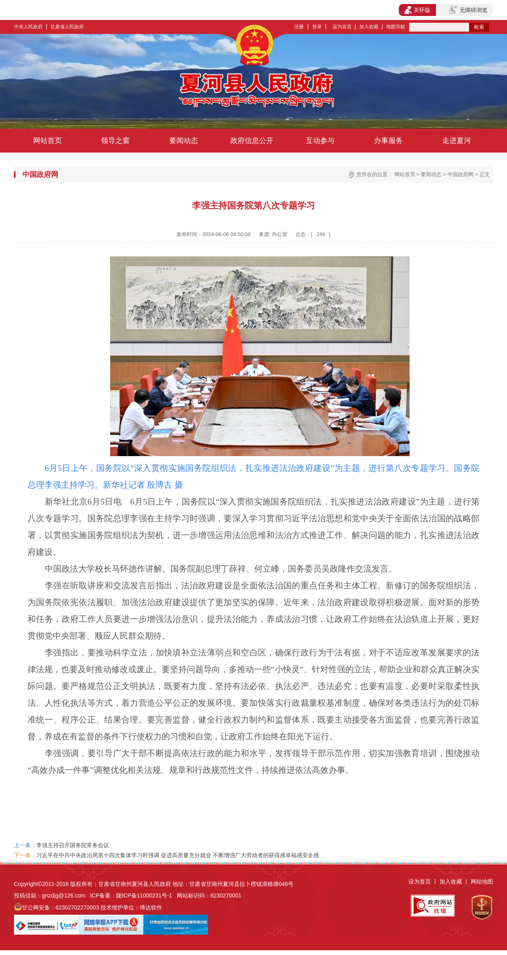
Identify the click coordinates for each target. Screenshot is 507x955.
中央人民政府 (28, 27)
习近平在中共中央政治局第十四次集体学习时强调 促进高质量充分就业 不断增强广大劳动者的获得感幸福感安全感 (177, 855)
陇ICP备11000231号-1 (144, 895)
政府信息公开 (251, 141)
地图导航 (395, 27)
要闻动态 (183, 141)
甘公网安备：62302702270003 (60, 907)
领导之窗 (115, 141)
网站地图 (482, 881)
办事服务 (388, 141)
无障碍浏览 (468, 10)
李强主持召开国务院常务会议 (72, 845)
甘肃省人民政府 (67, 27)
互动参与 (320, 141)
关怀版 (417, 10)
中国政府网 (460, 174)
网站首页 (47, 141)
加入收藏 (368, 27)
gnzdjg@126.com (63, 895)
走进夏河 (456, 141)
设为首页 (342, 27)
